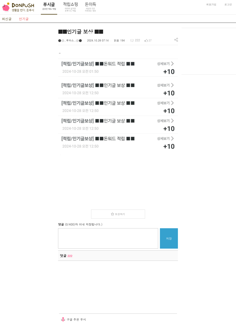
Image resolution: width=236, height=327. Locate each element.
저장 (169, 238)
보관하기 (120, 214)
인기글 (24, 19)
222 (137, 40)
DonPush (18, 7)
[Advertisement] (27, 82)
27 (150, 40)
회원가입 (211, 4)
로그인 (228, 4)
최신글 (7, 19)
